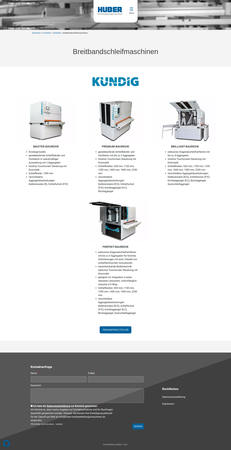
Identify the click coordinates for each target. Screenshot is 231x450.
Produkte (47, 33)
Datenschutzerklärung (58, 406)
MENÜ (131, 13)
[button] (6, 443)
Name (34, 373)
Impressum (168, 403)
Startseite (36, 33)
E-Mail (91, 373)
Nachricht (36, 385)
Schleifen (57, 33)
